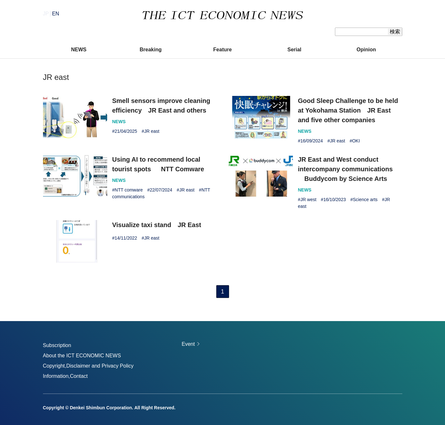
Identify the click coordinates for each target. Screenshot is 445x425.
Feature (222, 49)
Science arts (365, 199)
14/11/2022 (126, 238)
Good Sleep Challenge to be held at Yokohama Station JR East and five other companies (348, 110)
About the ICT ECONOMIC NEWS (82, 355)
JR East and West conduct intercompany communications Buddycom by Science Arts (345, 169)
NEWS (79, 49)
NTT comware (129, 189)
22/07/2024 (161, 189)
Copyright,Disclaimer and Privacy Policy (88, 366)
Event (188, 344)
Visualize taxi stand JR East (156, 224)
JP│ (51, 13)
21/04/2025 (126, 131)
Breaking (150, 49)
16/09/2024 (311, 140)
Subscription (57, 345)
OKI (356, 140)
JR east (151, 131)
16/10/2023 (334, 199)
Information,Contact (65, 376)
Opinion (366, 49)
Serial (294, 49)
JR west (308, 199)
